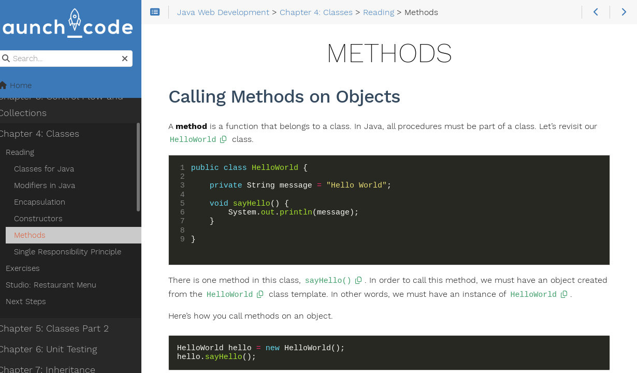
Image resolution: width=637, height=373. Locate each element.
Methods (40, 235)
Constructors (49, 219)
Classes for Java (55, 169)
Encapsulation (50, 202)
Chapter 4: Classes (49, 134)
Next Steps (37, 302)
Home (25, 86)
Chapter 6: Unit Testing (58, 350)
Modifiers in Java (55, 186)
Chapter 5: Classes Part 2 (64, 329)
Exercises (34, 269)
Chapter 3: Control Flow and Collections (71, 105)
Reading (31, 152)
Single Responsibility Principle (78, 252)
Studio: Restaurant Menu (62, 285)
